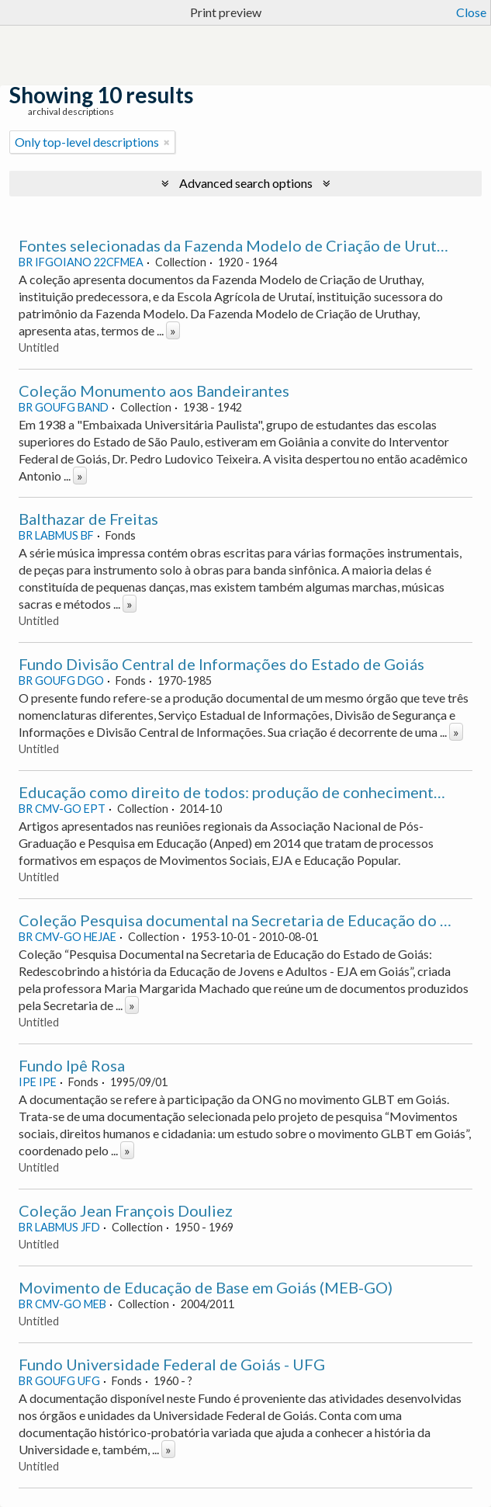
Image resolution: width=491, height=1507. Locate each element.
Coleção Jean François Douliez (126, 1210)
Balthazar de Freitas (88, 518)
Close (471, 12)
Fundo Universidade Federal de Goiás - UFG (172, 1364)
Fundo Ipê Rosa (72, 1065)
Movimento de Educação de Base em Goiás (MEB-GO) (205, 1287)
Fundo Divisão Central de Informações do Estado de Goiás (221, 664)
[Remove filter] (167, 142)
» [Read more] (173, 330)
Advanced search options (246, 182)
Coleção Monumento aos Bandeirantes (154, 390)
